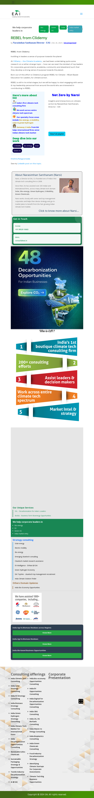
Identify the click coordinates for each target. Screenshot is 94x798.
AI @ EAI (14, 782)
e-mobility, (34, 120)
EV (15, 528)
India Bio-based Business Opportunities (29, 650)
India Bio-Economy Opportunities (27, 587)
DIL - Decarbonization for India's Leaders (30, 511)
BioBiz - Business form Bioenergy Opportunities (33, 515)
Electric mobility (21, 548)
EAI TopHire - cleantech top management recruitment (35, 574)
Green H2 (53, 29)
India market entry (74, 29)
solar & (16, 123)
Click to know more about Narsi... (59, 210)
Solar (63, 27)
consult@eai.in (21, 240)
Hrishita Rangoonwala (20, 159)
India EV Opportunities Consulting (36, 691)
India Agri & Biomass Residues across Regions (32, 627)
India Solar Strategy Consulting (15, 689)
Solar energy (19, 543)
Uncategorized (70, 43)
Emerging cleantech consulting (26, 557)
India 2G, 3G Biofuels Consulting (35, 722)
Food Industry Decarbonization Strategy (37, 756)
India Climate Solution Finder (25, 579)
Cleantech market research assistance (29, 561)
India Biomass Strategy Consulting (17, 706)
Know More (47, 633)
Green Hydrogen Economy (25, 570)
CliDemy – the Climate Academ (27, 61)
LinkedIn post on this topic (29, 163)
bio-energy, (24, 120)
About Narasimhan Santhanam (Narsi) (38, 175)
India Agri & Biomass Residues (25, 639)
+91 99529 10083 (21, 229)
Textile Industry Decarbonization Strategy (18, 775)
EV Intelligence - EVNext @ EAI (26, 565)
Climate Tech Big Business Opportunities (37, 779)
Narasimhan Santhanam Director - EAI (31, 42)
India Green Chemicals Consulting (34, 746)
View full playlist (57, 134)
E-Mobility (17, 146)
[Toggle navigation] (13, 2)
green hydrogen (26, 123)
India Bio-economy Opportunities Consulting (37, 681)
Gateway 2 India (24, 127)
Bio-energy (43, 29)
